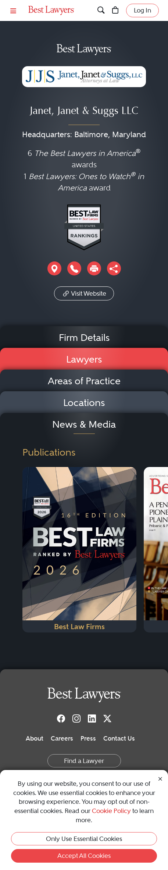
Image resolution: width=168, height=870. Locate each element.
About (34, 738)
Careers (62, 738)
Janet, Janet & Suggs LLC (84, 111)
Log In (142, 10)
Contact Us (119, 738)
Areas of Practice (84, 380)
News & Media (84, 424)
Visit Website (84, 292)
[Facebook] (61, 718)
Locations (84, 402)
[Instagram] (76, 718)
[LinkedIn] (92, 718)
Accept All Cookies (84, 855)
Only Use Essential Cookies (84, 838)
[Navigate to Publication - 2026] (79, 549)
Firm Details (84, 337)
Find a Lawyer (84, 760)
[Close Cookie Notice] (160, 778)
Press (88, 738)
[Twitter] (107, 718)
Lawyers (84, 359)
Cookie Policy (111, 810)
